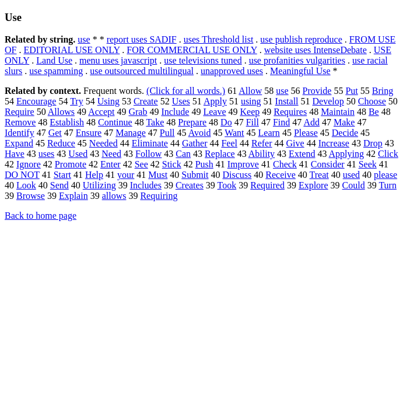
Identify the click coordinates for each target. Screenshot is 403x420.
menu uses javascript (118, 60)
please (385, 175)
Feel (229, 143)
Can (183, 154)
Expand (19, 143)
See (141, 164)
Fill (252, 122)
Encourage (36, 101)
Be (374, 112)
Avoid (199, 133)
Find (281, 122)
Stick (171, 164)
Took (227, 185)
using (251, 101)
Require (19, 112)
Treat (319, 175)
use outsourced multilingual (142, 71)
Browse (30, 196)
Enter (110, 164)
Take (155, 122)
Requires (290, 112)
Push (204, 164)
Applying (346, 154)
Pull (167, 133)
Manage (130, 133)
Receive (280, 175)
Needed (103, 143)
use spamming (56, 71)
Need (111, 154)
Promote (70, 164)
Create (146, 101)
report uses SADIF (142, 39)
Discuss (237, 175)
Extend (302, 154)
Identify (19, 133)
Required (267, 185)
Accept (101, 112)
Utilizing (99, 185)
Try (76, 101)
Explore (313, 185)
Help (94, 175)
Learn (269, 133)
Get (55, 133)
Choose (372, 101)
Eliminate (150, 143)
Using (108, 101)
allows (114, 196)
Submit (194, 175)
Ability (261, 154)
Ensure (88, 133)
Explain (73, 196)
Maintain (338, 112)
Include (175, 112)
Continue (115, 122)
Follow (148, 154)
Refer (261, 143)
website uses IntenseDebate (315, 50)
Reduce (61, 143)
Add (311, 122)
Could (353, 185)
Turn (388, 185)
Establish (67, 122)
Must (157, 175)
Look (26, 185)
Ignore (28, 164)
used (351, 175)
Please (306, 133)
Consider (328, 164)
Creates (190, 185)
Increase (333, 143)
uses (46, 154)
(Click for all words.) (185, 91)
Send (59, 185)
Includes (146, 185)
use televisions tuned (202, 60)
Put (351, 91)
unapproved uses (232, 71)
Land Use (54, 60)
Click (388, 154)
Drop (373, 143)
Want (234, 133)
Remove (20, 122)
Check (285, 164)
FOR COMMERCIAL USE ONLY (192, 50)
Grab (137, 112)
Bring (382, 91)
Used (77, 154)
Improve (243, 164)
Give (295, 143)
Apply (215, 101)
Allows (61, 112)
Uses (181, 101)
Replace (220, 154)
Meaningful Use (300, 71)
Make (344, 122)
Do (226, 122)
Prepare (192, 122)
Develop (328, 101)
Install (287, 101)
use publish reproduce (301, 39)
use (84, 39)
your (125, 175)
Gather (195, 143)
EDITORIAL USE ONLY (71, 50)
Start (62, 175)
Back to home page (40, 215)
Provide (317, 91)
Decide (345, 133)
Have (14, 154)
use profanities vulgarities (297, 60)
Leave (214, 112)
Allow (250, 91)
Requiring (158, 196)
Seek (368, 164)
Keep (250, 112)
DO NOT (22, 175)
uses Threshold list (219, 39)
